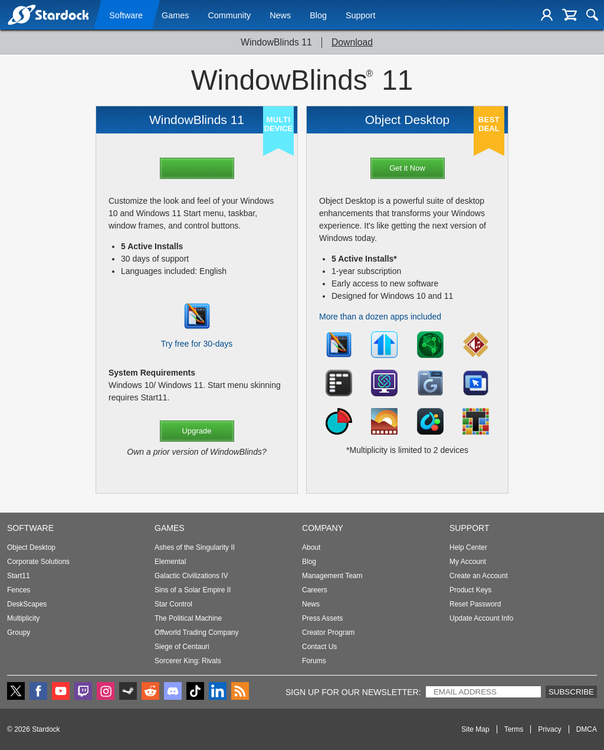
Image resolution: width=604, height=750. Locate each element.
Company (322, 528)
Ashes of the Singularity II (195, 547)
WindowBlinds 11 (276, 42)
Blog (318, 16)
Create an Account (478, 576)
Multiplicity (23, 618)
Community (229, 16)
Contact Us (319, 647)
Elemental (170, 561)
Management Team (332, 576)
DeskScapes (27, 604)
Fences (18, 590)
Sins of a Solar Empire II (193, 590)
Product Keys (470, 590)
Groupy (18, 632)
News (280, 16)
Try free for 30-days (197, 343)
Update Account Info (481, 618)
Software (126, 16)
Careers (314, 590)
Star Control (173, 604)
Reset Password (475, 604)
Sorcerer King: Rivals (188, 661)
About (311, 547)
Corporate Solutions (38, 561)
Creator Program (328, 632)
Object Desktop (31, 547)
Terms (514, 729)
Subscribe (571, 691)
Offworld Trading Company (197, 632)
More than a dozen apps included (380, 316)
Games (175, 16)
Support (360, 16)
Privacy (549, 729)
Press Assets (322, 618)
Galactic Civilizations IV (191, 576)
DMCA (586, 729)
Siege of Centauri (182, 647)
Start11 (18, 576)
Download (352, 42)
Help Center (468, 547)
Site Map (475, 729)
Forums (314, 661)
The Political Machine (188, 618)
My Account (467, 561)
